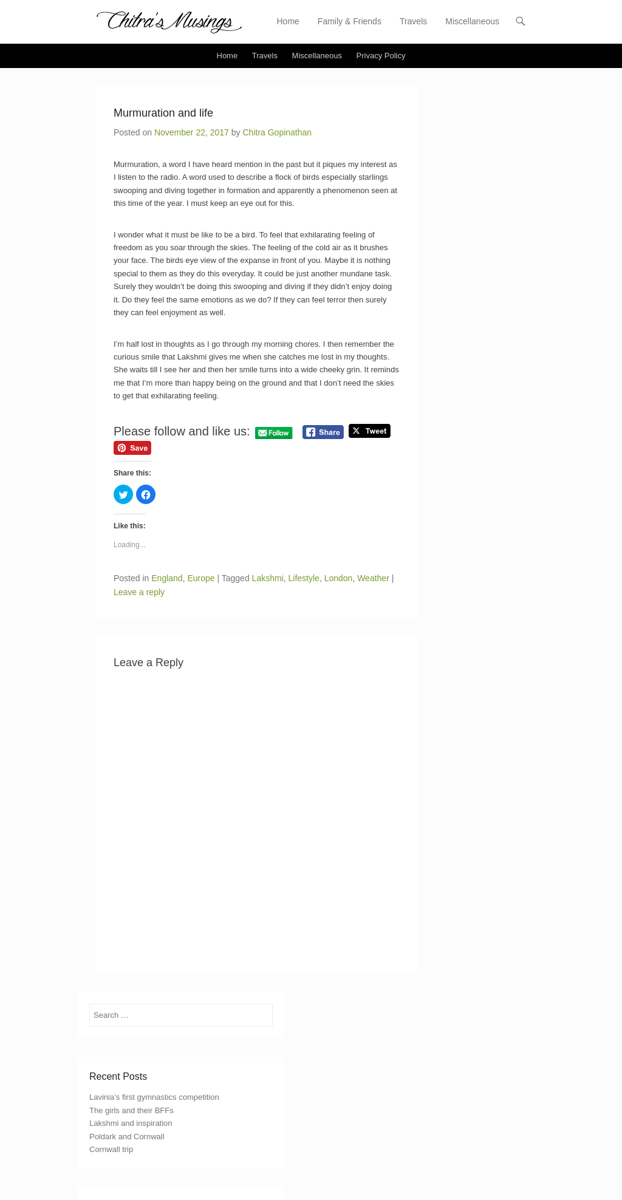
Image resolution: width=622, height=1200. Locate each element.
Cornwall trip (111, 1149)
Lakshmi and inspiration (131, 1123)
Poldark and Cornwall (127, 1136)
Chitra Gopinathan (277, 132)
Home (288, 21)
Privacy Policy (381, 55)
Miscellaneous (472, 21)
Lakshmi (268, 578)
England (166, 578)
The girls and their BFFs (131, 1110)
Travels (413, 21)
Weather (373, 578)
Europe (200, 578)
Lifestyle (304, 578)
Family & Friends (349, 21)
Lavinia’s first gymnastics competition (154, 1097)
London (338, 578)
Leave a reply (139, 592)
